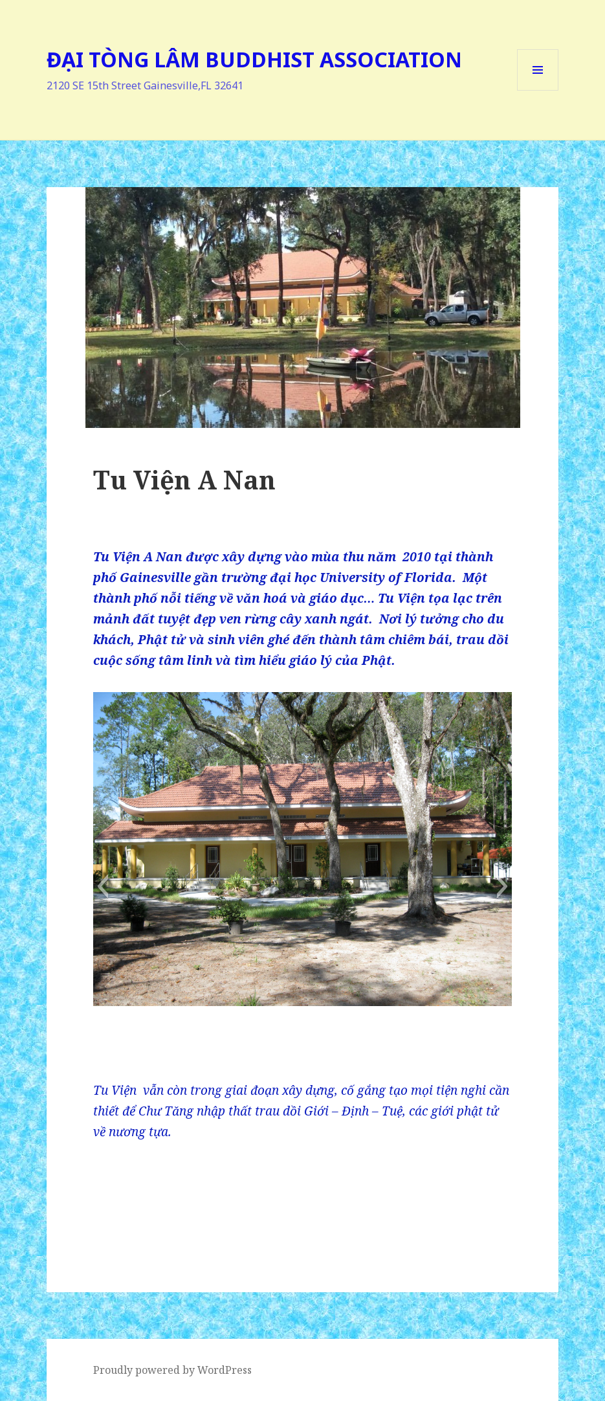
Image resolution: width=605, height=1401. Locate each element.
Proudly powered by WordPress (172, 1370)
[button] (102, 886)
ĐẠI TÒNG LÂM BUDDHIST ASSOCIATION (254, 59)
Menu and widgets (538, 90)
